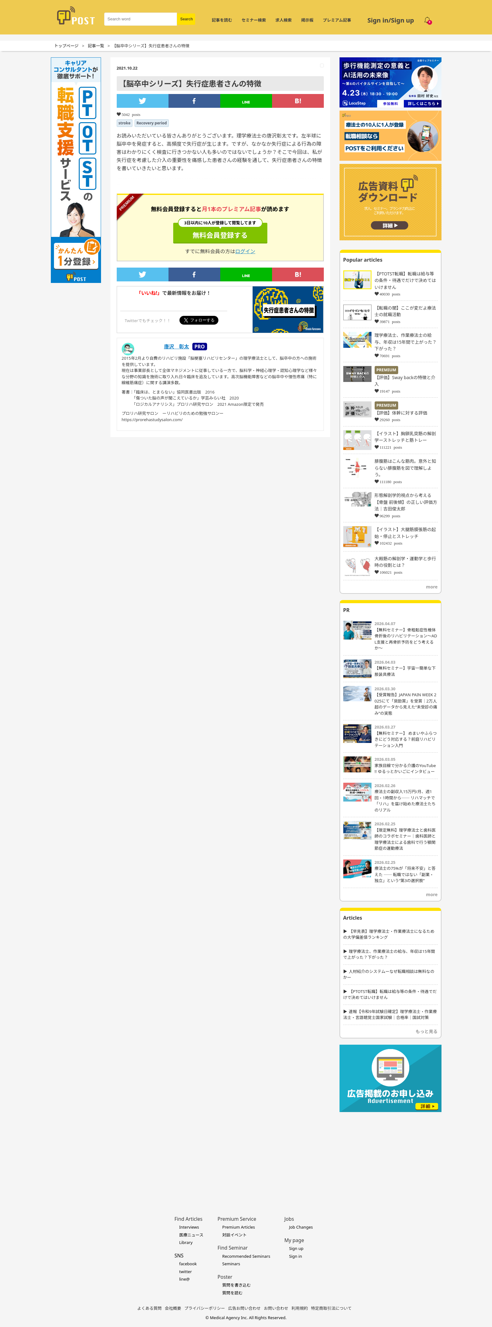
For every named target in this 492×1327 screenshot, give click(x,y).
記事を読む (222, 20)
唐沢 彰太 (176, 346)
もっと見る (427, 1031)
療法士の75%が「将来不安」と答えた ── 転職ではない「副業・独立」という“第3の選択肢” (405, 874)
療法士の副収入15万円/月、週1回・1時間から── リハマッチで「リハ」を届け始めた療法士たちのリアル (405, 801)
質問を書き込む (236, 1285)
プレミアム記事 (337, 20)
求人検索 (283, 20)
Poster (224, 1276)
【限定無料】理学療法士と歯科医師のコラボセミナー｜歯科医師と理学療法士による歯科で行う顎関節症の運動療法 (405, 839)
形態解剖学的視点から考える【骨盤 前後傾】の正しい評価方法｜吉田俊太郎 (406, 502)
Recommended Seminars (246, 1256)
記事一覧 (96, 46)
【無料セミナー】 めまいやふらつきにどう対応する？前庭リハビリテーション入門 (406, 739)
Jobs (289, 1218)
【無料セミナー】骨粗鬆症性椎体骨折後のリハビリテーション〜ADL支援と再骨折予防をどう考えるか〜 (406, 639)
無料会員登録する (220, 231)
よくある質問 (149, 1308)
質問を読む (232, 1293)
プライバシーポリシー (204, 1308)
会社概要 (173, 1308)
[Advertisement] (390, 1154)
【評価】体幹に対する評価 (401, 413)
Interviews (189, 1227)
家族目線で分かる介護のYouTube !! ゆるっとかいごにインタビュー (405, 769)
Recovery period (151, 123)
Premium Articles (238, 1227)
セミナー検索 (254, 20)
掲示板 (307, 20)
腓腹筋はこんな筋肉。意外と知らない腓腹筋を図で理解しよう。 (405, 468)
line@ (184, 1279)
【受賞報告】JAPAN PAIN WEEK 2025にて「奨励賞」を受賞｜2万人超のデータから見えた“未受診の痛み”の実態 (406, 704)
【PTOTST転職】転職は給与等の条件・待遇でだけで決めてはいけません (405, 280)
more (432, 587)
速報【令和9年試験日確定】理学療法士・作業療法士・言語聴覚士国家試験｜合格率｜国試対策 (390, 1015)
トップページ (66, 46)
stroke (125, 123)
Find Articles (188, 1218)
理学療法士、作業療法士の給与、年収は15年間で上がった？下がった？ (406, 342)
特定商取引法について (331, 1308)
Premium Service (236, 1218)
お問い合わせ (276, 1308)
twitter (185, 1271)
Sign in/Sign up (390, 20)
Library (186, 1242)
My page (294, 1240)
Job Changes (301, 1227)
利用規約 (299, 1308)
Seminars (231, 1264)
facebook (188, 1264)
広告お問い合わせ (244, 1308)
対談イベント (234, 1235)
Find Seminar (232, 1247)
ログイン (245, 251)
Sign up (296, 1248)
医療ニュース (191, 1235)
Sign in (295, 1256)
